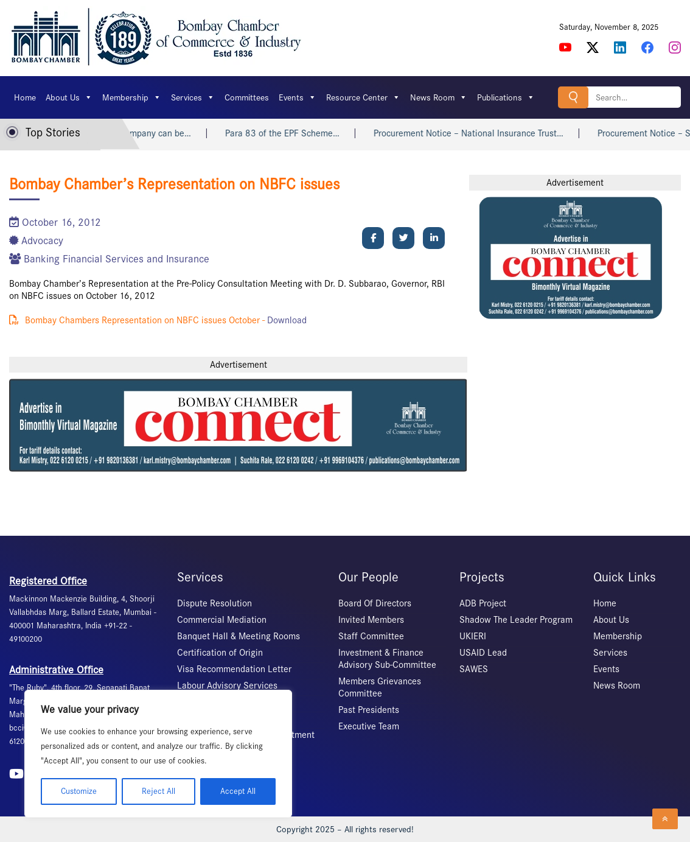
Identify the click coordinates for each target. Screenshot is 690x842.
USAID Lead (483, 652)
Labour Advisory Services (227, 685)
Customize (79, 791)
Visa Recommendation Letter (234, 669)
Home (25, 97)
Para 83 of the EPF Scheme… (292, 133)
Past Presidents (368, 709)
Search (573, 97)
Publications (506, 97)
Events (297, 97)
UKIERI (472, 636)
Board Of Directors (374, 603)
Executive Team (368, 726)
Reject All (158, 791)
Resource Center (363, 97)
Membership (131, 97)
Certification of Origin (220, 652)
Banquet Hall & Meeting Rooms (238, 636)
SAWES (473, 669)
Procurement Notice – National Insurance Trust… (479, 133)
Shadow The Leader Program (516, 619)
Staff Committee (371, 636)
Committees (247, 97)
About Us (69, 97)
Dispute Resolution (214, 603)
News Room (438, 97)
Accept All (238, 791)
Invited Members (371, 619)
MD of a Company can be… (148, 133)
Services (193, 97)
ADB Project (482, 603)
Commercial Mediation (222, 619)
